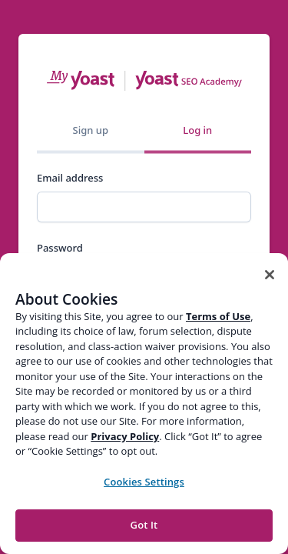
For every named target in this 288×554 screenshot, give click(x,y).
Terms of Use (218, 316)
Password (60, 248)
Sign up (90, 130)
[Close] (269, 275)
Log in (197, 130)
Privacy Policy (125, 436)
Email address (70, 178)
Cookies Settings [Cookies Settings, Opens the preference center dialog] (144, 482)
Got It (144, 525)
